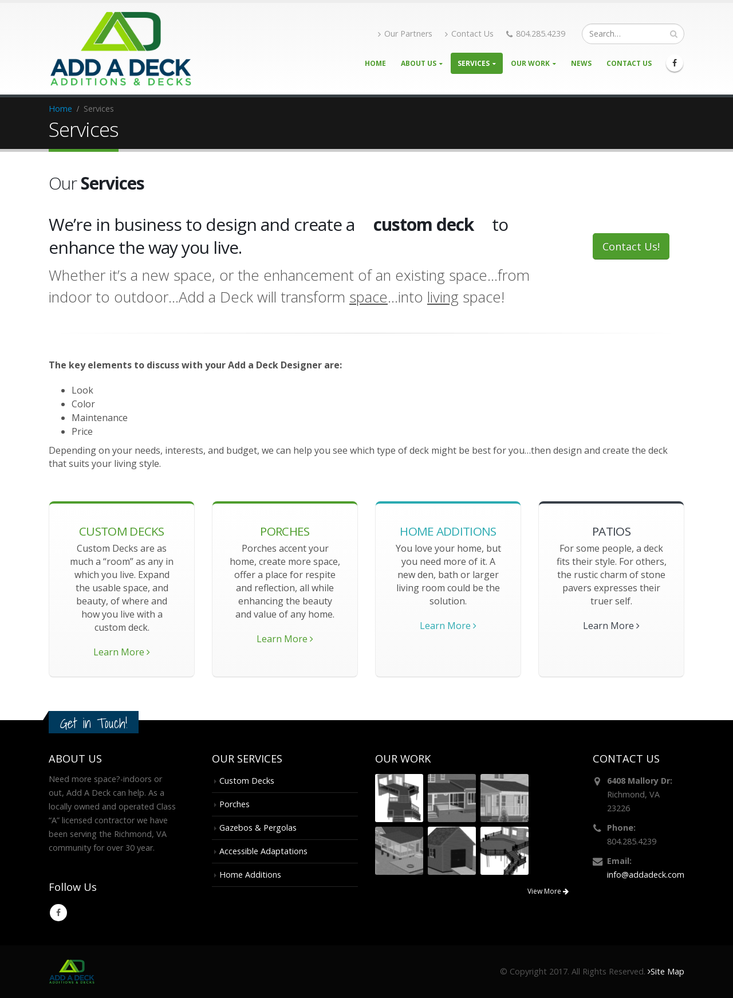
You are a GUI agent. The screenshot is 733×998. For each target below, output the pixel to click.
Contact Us (469, 33)
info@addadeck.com (645, 874)
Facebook (58, 912)
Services (474, 63)
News (581, 63)
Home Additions (250, 874)
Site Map (666, 971)
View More (548, 891)
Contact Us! (631, 246)
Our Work (530, 63)
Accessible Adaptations (263, 851)
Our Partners (405, 33)
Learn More (121, 652)
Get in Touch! (93, 723)
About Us (418, 63)
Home (375, 63)
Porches (234, 804)
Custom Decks (246, 780)
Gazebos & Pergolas (258, 827)
